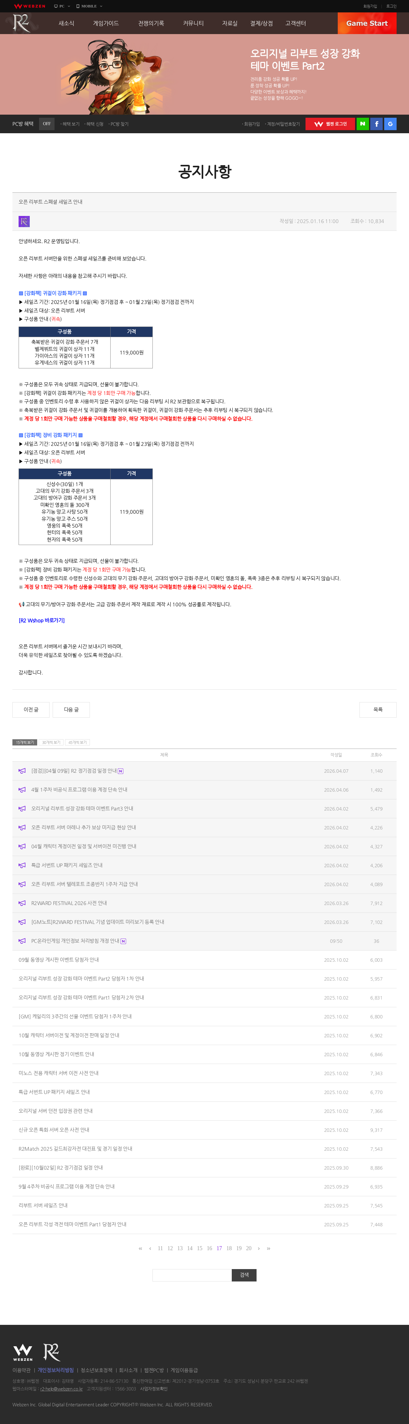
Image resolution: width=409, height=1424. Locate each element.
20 (248, 1248)
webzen (29, 6)
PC (61, 6)
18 (229, 1248)
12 (170, 1248)
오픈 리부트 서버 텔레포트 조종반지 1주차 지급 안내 (84, 884)
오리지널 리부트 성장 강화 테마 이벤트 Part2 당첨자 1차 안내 (81, 979)
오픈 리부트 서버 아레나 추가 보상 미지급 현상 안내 (83, 827)
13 (180, 1248)
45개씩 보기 (77, 742)
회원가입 (370, 6)
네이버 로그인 (363, 124)
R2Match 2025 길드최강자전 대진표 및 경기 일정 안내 (75, 1149)
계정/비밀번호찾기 (283, 123)
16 (209, 1248)
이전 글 (31, 710)
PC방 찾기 (120, 123)
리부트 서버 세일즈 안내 (43, 1205)
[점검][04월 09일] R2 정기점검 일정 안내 (77, 771)
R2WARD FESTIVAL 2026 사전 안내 (69, 903)
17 (219, 1248)
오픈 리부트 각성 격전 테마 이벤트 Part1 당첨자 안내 (72, 1224)
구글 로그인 (390, 124)
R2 (22, 23)
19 (238, 1248)
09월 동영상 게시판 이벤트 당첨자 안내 (59, 960)
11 (160, 1248)
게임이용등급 (184, 1370)
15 (199, 1248)
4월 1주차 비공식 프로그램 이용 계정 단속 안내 (79, 790)
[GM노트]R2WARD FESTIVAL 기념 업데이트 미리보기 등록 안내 (97, 922)
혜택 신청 (94, 123)
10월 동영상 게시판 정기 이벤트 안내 (56, 1054)
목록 (377, 710)
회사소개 (128, 1370)
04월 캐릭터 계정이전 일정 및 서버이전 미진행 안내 (83, 846)
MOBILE (89, 6)
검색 (244, 1275)
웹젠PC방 (154, 1370)
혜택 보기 (71, 123)
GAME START (367, 23)
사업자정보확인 (154, 1389)
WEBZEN (22, 1352)
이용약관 (21, 1370)
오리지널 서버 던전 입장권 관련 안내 (56, 1111)
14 (189, 1248)
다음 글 (71, 710)
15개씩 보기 (25, 742)
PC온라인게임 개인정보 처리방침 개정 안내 (78, 941)
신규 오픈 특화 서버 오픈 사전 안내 (54, 1130)
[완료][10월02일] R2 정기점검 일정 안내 (61, 1168)
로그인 (391, 6)
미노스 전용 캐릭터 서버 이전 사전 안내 (58, 1073)
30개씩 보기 (51, 742)
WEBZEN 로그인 (330, 124)
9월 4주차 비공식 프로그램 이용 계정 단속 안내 (67, 1186)
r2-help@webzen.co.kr (61, 1389)
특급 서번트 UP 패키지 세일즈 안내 (67, 865)
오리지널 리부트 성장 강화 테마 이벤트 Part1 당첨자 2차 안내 (81, 997)
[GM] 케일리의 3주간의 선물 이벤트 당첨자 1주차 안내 (75, 1016)
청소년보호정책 (96, 1370)
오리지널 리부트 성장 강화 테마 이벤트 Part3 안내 (82, 808)
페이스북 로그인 (376, 124)
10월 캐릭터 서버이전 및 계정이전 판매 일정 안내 (69, 1035)
